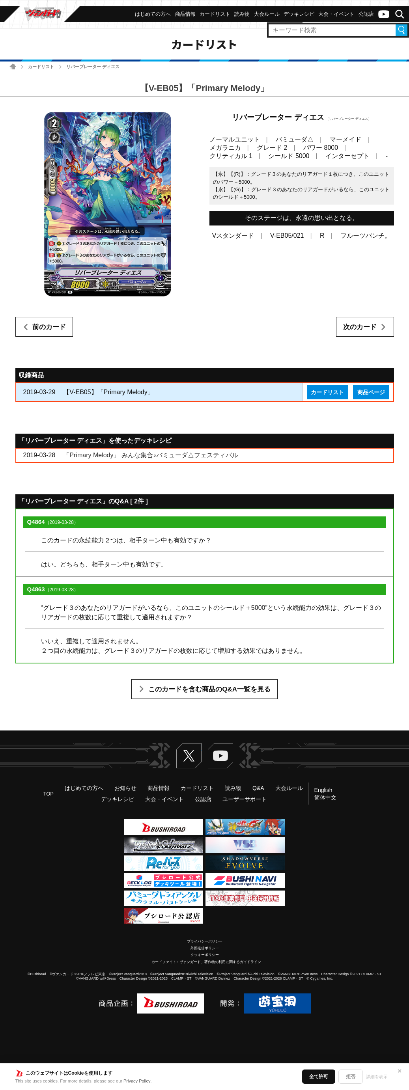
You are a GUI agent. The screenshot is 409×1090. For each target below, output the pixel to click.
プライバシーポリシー (204, 941)
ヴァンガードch (384, 14)
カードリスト (41, 66)
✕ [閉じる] (399, 1071)
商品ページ (371, 392)
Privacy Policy (136, 1081)
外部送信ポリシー (204, 948)
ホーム (12, 66)
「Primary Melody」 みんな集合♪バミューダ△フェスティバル (150, 455)
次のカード (360, 327)
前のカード (49, 327)
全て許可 (318, 1076)
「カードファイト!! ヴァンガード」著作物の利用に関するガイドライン (204, 962)
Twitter (189, 755)
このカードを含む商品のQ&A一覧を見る (209, 689)
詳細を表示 (377, 1076)
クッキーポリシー (204, 955)
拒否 (350, 1076)
